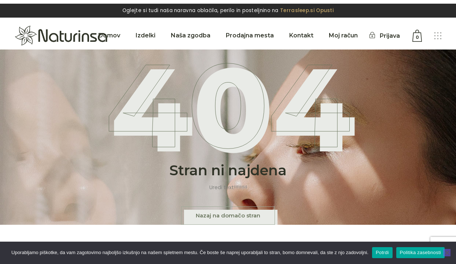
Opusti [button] (325, 10)
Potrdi (382, 252)
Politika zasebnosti (420, 252)
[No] (447, 252)
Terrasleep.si (297, 10)
